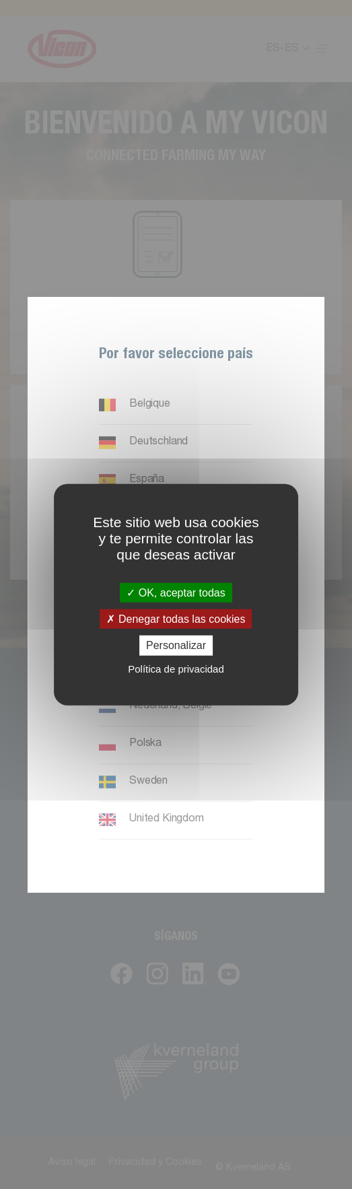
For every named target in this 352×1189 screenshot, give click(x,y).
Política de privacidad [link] (176, 668)
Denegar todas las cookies (175, 619)
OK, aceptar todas (176, 593)
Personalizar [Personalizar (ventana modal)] (176, 645)
